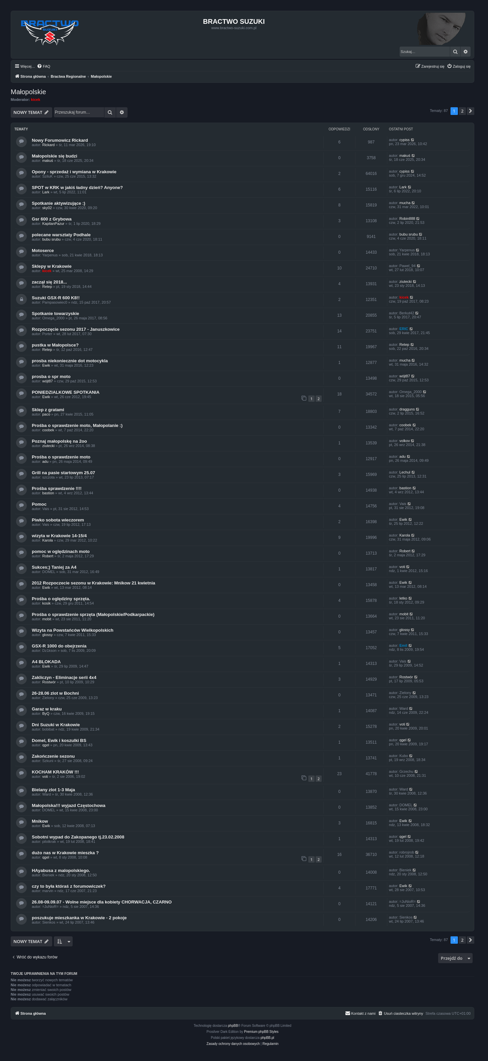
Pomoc (39, 504)
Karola (47, 540)
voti (402, 567)
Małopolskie (28, 92)
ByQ (45, 713)
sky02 (47, 208)
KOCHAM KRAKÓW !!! (55, 771)
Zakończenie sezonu (53, 756)
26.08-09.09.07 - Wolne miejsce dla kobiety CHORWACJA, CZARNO (102, 901)
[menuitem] (43, 66)
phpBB (233, 1025)
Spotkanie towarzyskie (55, 313)
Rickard (48, 145)
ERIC (403, 329)
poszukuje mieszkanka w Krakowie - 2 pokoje (79, 917)
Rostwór (49, 682)
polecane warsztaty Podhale (61, 234)
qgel (45, 745)
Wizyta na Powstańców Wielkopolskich (72, 630)
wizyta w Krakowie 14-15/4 (59, 535)
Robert (47, 556)
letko (403, 598)
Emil (403, 645)
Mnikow (40, 821)
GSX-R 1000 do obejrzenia (59, 645)
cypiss (404, 140)
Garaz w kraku (47, 708)
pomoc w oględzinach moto (61, 551)
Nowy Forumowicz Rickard (60, 140)
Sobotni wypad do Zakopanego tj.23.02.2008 (78, 836)
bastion (48, 493)
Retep (47, 287)
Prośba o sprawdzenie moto (61, 456)
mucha (404, 203)
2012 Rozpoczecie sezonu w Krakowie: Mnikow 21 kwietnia (93, 582)
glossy (47, 635)
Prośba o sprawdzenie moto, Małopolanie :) (77, 425)
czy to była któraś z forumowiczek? (69, 886)
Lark (45, 192)
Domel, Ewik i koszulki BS (59, 740)
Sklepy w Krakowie (52, 266)
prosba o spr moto (51, 376)
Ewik (46, 365)
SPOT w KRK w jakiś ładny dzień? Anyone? (77, 187)
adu (45, 461)
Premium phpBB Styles (261, 1032)
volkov (404, 441)
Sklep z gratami (48, 409)
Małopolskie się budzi (54, 156)
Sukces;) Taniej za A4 (54, 567)
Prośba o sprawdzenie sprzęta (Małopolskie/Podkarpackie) (93, 614)
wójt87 (47, 381)
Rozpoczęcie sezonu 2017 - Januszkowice (75, 329)
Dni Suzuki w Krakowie (56, 724)
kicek (35, 100)
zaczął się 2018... (49, 282)
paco (46, 414)
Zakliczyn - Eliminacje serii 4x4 (64, 677)
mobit (46, 619)
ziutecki (405, 281)
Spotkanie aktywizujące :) (58, 203)
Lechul (404, 472)
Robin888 (407, 218)
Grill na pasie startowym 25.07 (63, 472)
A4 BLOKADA (46, 661)
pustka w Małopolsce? (55, 345)
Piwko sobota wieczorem (58, 519)
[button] (470, 111)
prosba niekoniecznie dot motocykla (70, 360)
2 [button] (462, 111)
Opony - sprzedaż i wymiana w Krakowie (74, 171)
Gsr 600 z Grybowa (52, 219)
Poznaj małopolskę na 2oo (59, 441)
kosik (46, 603)
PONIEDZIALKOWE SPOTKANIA (65, 392)
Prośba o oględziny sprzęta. (61, 598)
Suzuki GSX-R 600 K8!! (56, 297)
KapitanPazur (53, 224)
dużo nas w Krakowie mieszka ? (65, 852)
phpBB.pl (267, 1038)
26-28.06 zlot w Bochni (55, 693)
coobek (48, 430)
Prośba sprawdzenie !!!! (57, 488)
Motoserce (43, 250)
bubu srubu (51, 239)
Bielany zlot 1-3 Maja (53, 789)
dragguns (407, 409)
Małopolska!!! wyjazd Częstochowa (68, 805)
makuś (47, 161)
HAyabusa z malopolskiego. (61, 870)
